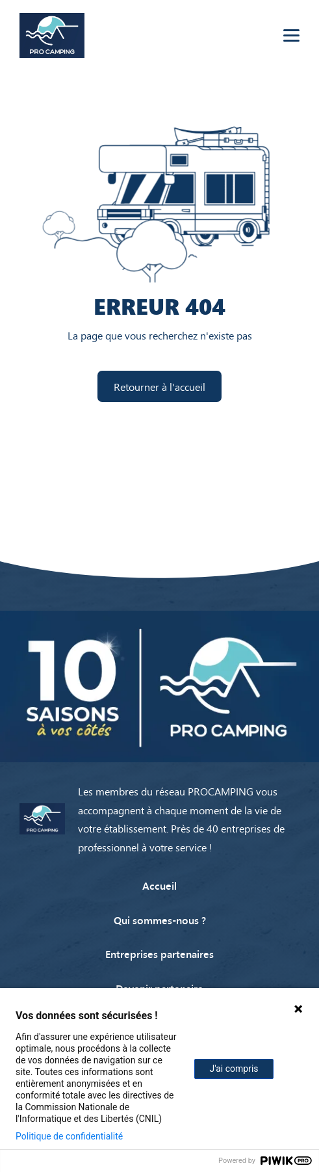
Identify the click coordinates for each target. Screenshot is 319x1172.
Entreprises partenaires (159, 953)
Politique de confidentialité (69, 1136)
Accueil (159, 885)
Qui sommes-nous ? (160, 920)
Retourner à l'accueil (159, 386)
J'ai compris (233, 1068)
